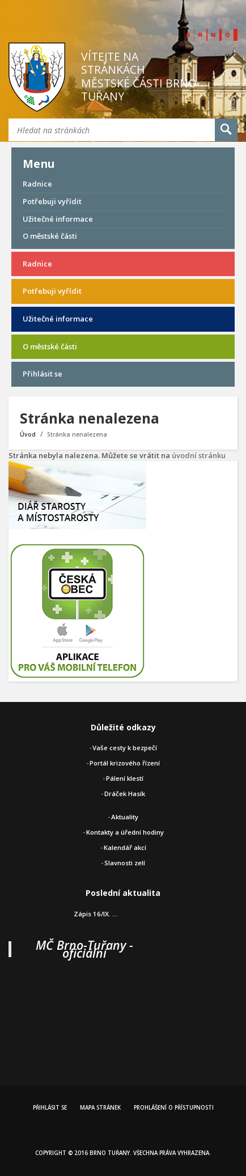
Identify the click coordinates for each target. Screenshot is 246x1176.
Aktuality (124, 817)
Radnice (37, 184)
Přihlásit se (42, 374)
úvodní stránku (199, 455)
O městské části (50, 236)
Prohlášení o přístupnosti (174, 1107)
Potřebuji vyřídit (52, 201)
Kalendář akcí (125, 847)
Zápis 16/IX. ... (95, 914)
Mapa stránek (100, 1107)
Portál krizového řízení (125, 763)
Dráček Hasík (124, 793)
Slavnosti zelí (124, 862)
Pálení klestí (124, 778)
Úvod (28, 434)
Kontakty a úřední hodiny (125, 832)
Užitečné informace (58, 219)
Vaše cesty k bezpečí (124, 747)
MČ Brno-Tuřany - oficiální (84, 949)
